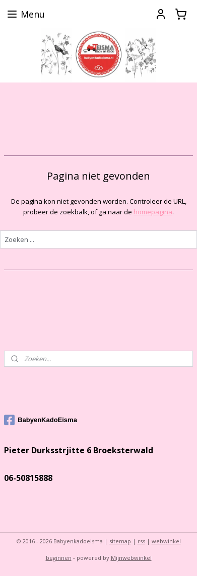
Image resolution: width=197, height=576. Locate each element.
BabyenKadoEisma (40, 420)
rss (141, 541)
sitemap (120, 541)
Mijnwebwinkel (131, 557)
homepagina (153, 211)
